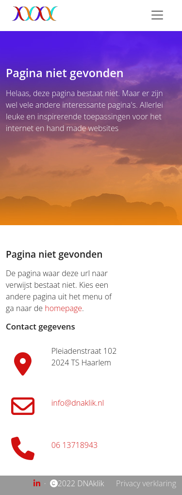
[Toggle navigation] (157, 15)
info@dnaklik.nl (77, 402)
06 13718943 (74, 445)
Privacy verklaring (146, 483)
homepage (63, 308)
